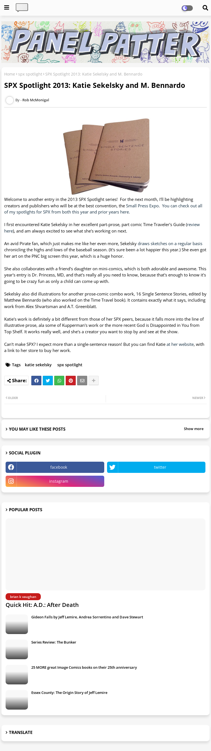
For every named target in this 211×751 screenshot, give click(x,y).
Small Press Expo (142, 205)
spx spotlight (30, 74)
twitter (160, 467)
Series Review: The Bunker (53, 642)
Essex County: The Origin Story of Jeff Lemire (69, 692)
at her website (180, 344)
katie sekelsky (38, 364)
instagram (58, 481)
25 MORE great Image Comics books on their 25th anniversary (84, 667)
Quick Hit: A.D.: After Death (42, 605)
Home (9, 74)
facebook (58, 467)
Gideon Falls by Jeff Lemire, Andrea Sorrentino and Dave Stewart (87, 616)
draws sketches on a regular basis (170, 243)
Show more (193, 428)
